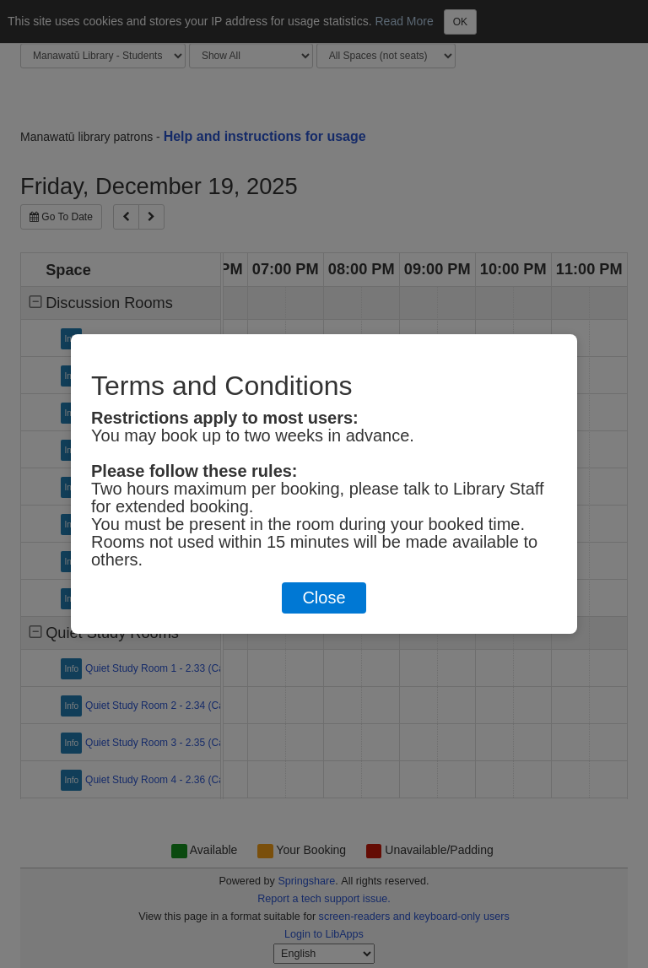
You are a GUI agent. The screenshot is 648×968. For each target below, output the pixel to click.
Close (323, 597)
